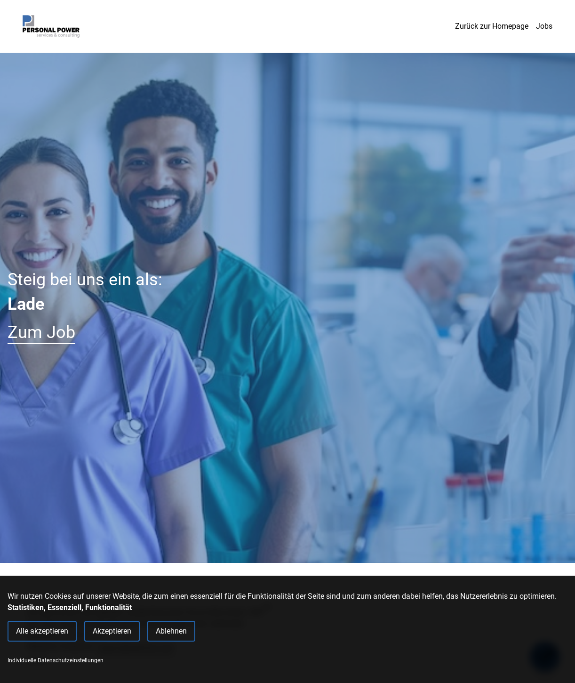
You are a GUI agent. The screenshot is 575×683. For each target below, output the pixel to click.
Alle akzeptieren (42, 631)
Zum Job (41, 332)
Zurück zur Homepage (491, 26)
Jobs (544, 26)
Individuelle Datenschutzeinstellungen (56, 660)
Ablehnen (171, 631)
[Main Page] (51, 26)
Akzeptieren (112, 631)
